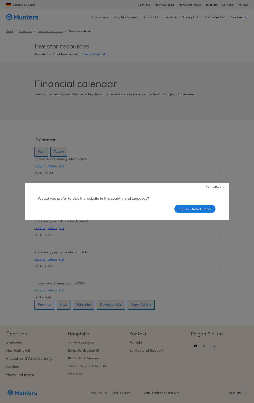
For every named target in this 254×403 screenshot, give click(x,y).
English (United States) (195, 209)
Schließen (215, 187)
